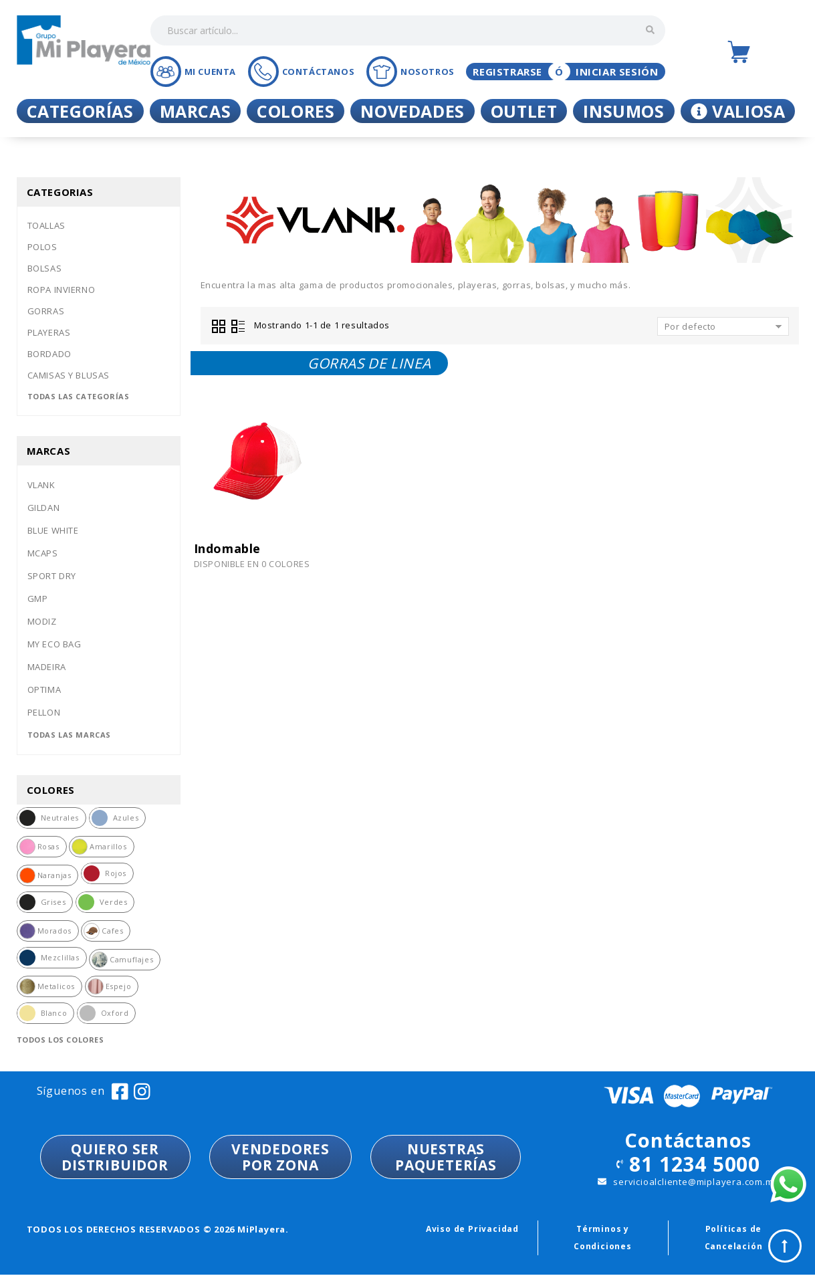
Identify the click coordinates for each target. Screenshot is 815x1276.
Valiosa (738, 111)
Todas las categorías (78, 396)
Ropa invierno (61, 290)
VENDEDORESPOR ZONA (280, 1157)
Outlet (524, 111)
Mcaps (42, 553)
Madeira (46, 667)
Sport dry (51, 576)
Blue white (53, 530)
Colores (295, 111)
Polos (42, 247)
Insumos (623, 111)
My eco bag (54, 644)
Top (785, 1246)
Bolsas (44, 268)
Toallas (46, 225)
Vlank (41, 485)
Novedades (412, 111)
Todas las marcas (69, 735)
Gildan (43, 508)
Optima (44, 689)
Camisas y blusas (68, 375)
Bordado (49, 354)
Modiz (42, 621)
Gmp (37, 599)
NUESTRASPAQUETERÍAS (446, 1157)
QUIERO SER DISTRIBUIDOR (115, 1157)
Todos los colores (60, 1040)
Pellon (44, 712)
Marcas (195, 111)
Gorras (46, 311)
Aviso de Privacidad (472, 1229)
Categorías (80, 111)
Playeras (49, 332)
